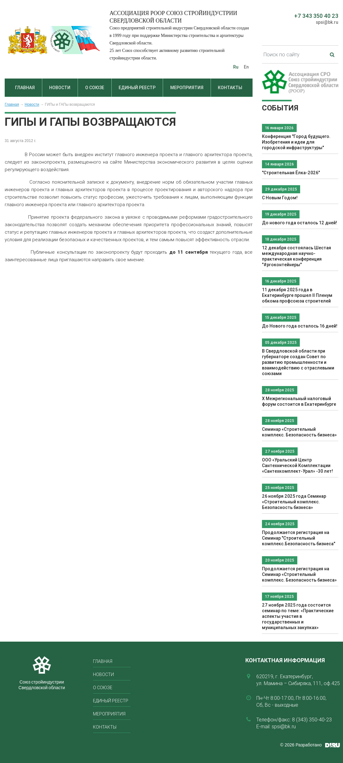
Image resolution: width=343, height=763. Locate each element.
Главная (25, 87)
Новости (59, 87)
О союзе (94, 87)
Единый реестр (137, 87)
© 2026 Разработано (301, 744)
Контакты (230, 87)
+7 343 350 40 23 (316, 15)
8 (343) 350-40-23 (312, 719)
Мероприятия (186, 87)
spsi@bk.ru (327, 22)
